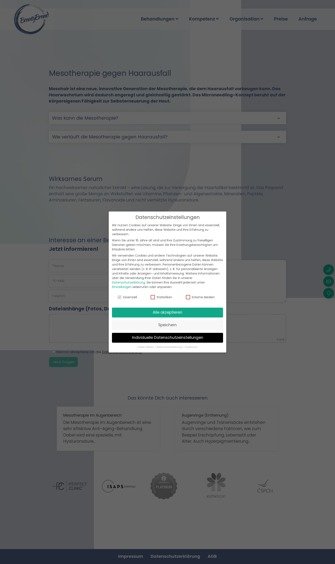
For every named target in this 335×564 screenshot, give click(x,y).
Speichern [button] (167, 325)
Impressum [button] (191, 347)
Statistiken (161, 297)
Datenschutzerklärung (128, 282)
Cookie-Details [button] (145, 347)
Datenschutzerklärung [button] (169, 347)
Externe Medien (200, 297)
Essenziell (127, 297)
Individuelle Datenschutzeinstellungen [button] (167, 337)
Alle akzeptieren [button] (167, 312)
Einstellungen (122, 287)
